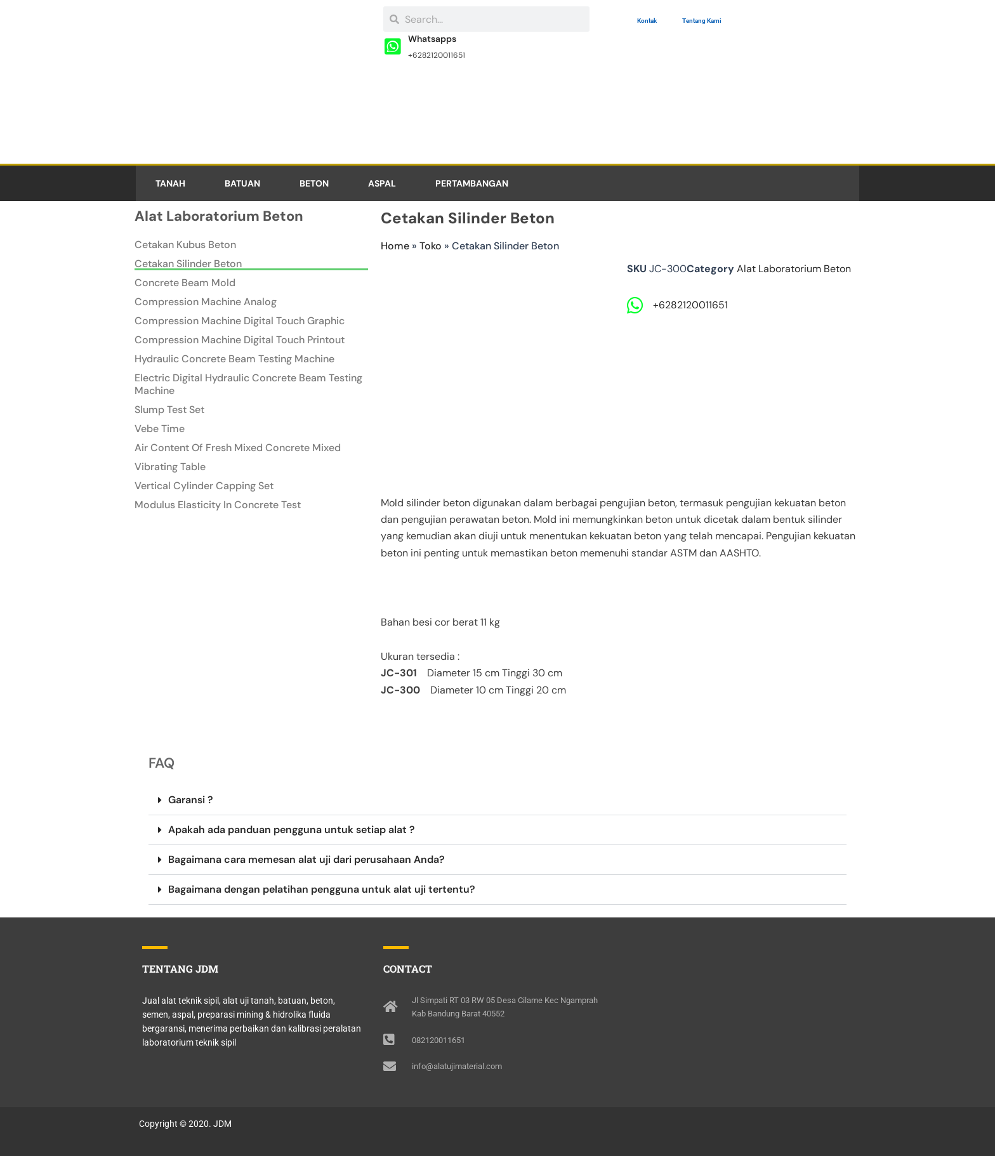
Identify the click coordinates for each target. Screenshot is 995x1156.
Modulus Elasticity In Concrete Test (218, 505)
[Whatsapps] (392, 46)
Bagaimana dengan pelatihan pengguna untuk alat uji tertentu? (321, 889)
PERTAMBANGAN (471, 183)
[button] (497, 800)
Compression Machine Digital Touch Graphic (240, 321)
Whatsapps (433, 38)
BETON (314, 183)
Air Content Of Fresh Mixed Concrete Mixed (238, 448)
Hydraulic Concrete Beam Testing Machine (234, 359)
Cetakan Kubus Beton (185, 245)
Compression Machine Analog (206, 302)
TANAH (170, 183)
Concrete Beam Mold (185, 283)
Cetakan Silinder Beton (188, 264)
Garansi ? (190, 799)
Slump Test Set (169, 410)
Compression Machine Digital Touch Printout (240, 340)
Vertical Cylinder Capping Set (204, 486)
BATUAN (242, 183)
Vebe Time (160, 429)
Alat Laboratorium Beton (794, 268)
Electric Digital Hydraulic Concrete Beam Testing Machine (248, 384)
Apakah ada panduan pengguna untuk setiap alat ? (291, 829)
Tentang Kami (702, 20)
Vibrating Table (170, 467)
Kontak (647, 20)
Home (395, 246)
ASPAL (382, 183)
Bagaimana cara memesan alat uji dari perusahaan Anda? (306, 859)
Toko (430, 246)
